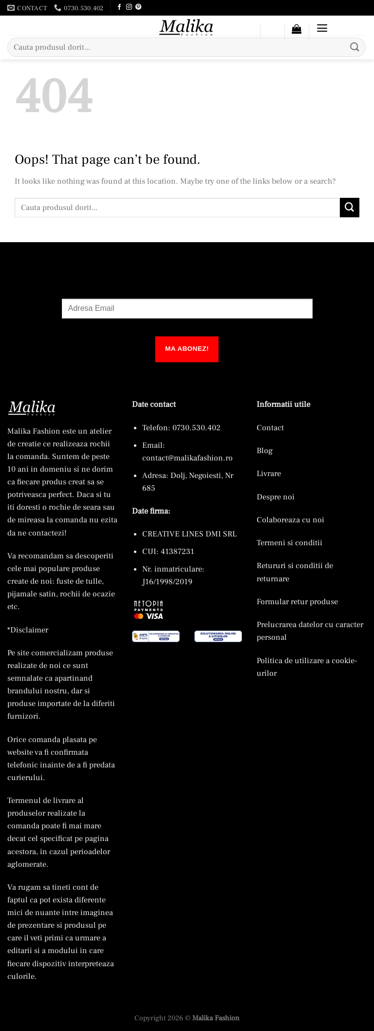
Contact (270, 427)
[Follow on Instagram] (128, 7)
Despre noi (276, 496)
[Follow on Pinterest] (138, 7)
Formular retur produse (297, 601)
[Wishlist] (272, 33)
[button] (296, 28)
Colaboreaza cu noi (290, 520)
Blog (265, 450)
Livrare (269, 473)
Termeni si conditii (289, 542)
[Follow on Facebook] (119, 7)
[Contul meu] (248, 33)
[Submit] (355, 47)
